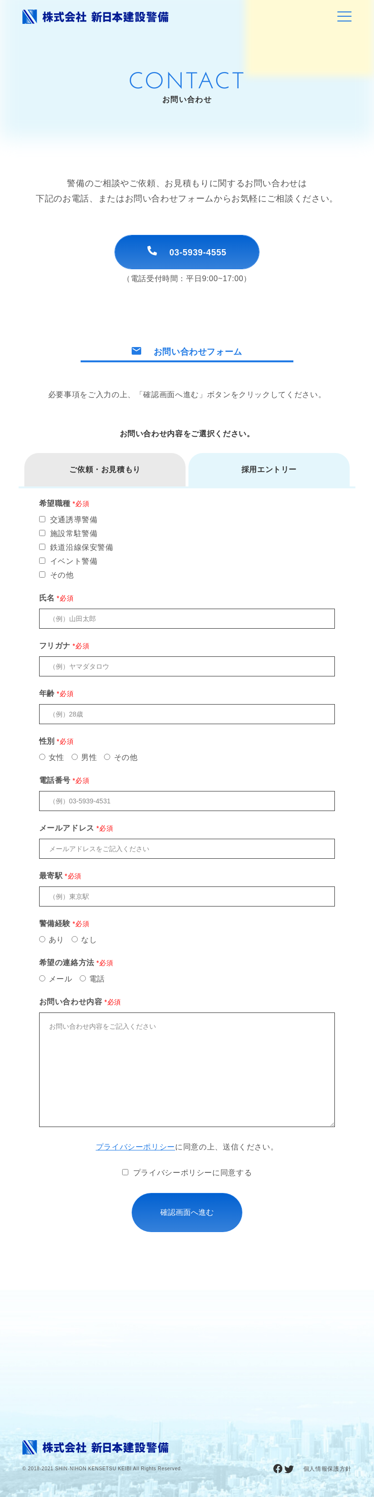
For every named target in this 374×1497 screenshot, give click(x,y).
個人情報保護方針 (327, 1468)
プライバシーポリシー (135, 1147)
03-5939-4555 (186, 251)
